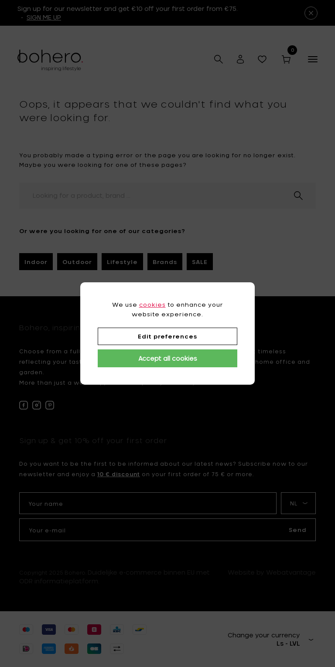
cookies (152, 304)
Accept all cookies (167, 358)
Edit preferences (167, 336)
